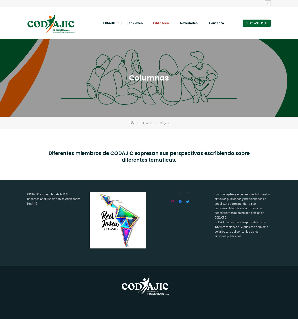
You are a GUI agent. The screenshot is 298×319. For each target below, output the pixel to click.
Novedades (189, 23)
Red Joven (135, 23)
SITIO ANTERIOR (257, 23)
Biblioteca (161, 23)
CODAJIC (108, 23)
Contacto (216, 23)
